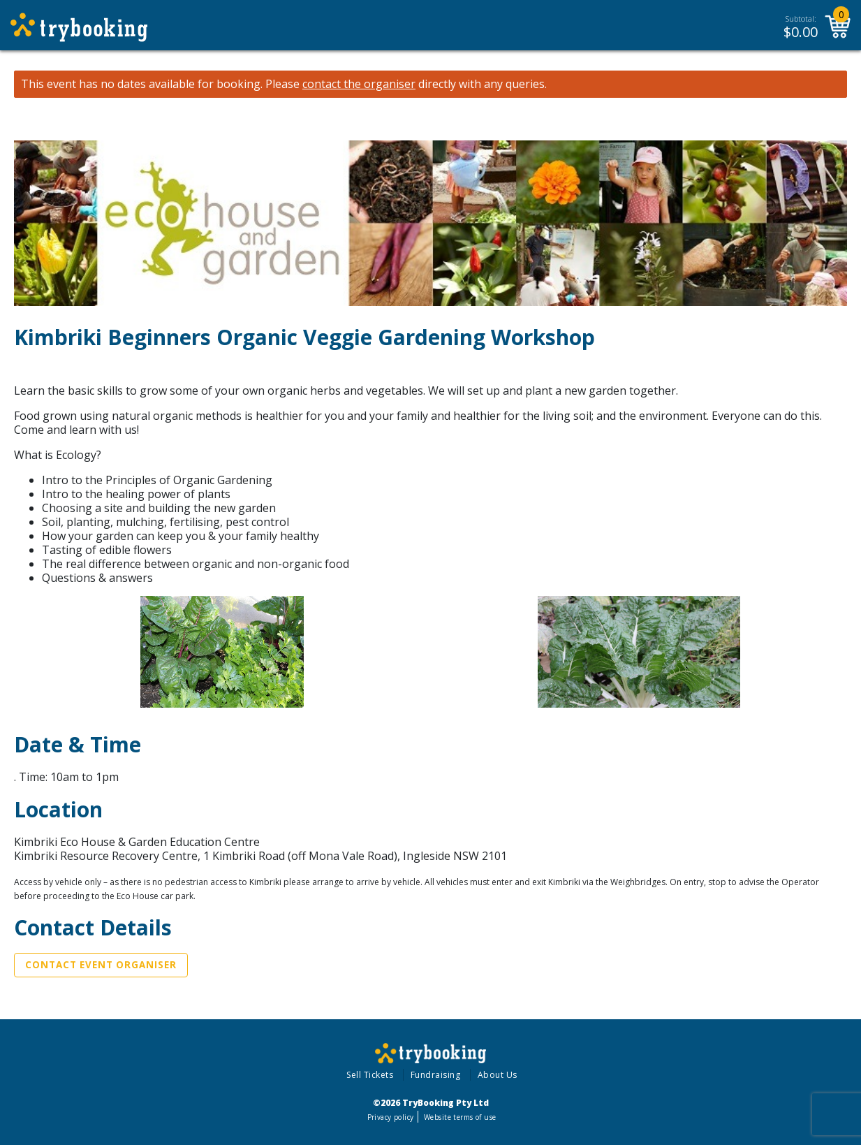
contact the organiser (358, 84)
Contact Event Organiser (101, 964)
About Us (497, 1075)
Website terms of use (460, 1117)
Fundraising (436, 1075)
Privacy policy (390, 1117)
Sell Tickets (369, 1075)
